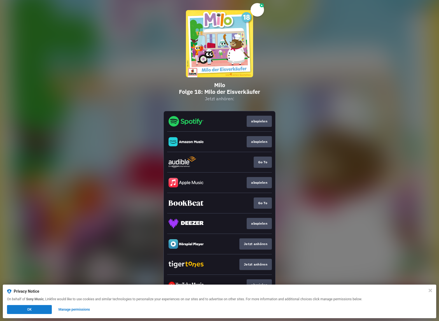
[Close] (430, 290)
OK (29, 309)
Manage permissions (74, 309)
